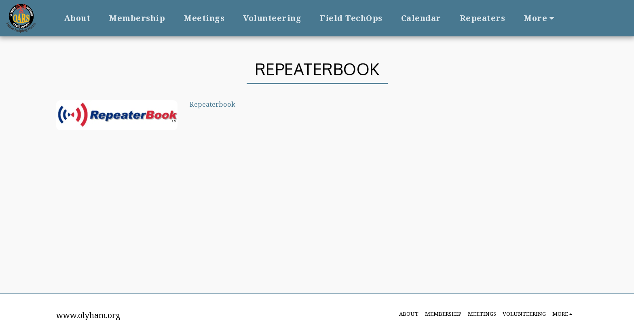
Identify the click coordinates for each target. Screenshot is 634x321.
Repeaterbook (212, 104)
